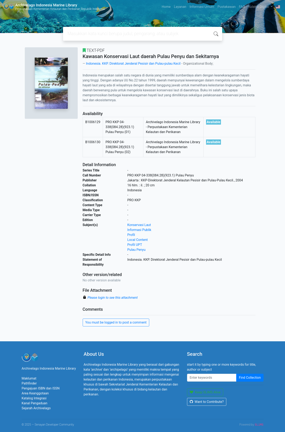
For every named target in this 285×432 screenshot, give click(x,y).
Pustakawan (227, 7)
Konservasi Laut (139, 225)
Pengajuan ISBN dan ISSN (41, 388)
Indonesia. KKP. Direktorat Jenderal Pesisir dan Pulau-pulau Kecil (133, 63)
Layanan (180, 7)
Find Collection (250, 378)
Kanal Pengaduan (35, 403)
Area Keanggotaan (35, 393)
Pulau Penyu (136, 250)
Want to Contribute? (207, 402)
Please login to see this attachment (113, 298)
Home (166, 7)
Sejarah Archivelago (36, 408)
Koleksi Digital (259, 7)
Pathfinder (29, 383)
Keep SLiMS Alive (205, 392)
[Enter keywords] (211, 378)
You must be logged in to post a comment (116, 322)
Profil (131, 235)
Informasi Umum (202, 7)
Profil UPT (134, 245)
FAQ (242, 7)
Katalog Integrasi (34, 398)
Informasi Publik (139, 230)
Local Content (137, 240)
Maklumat (29, 378)
